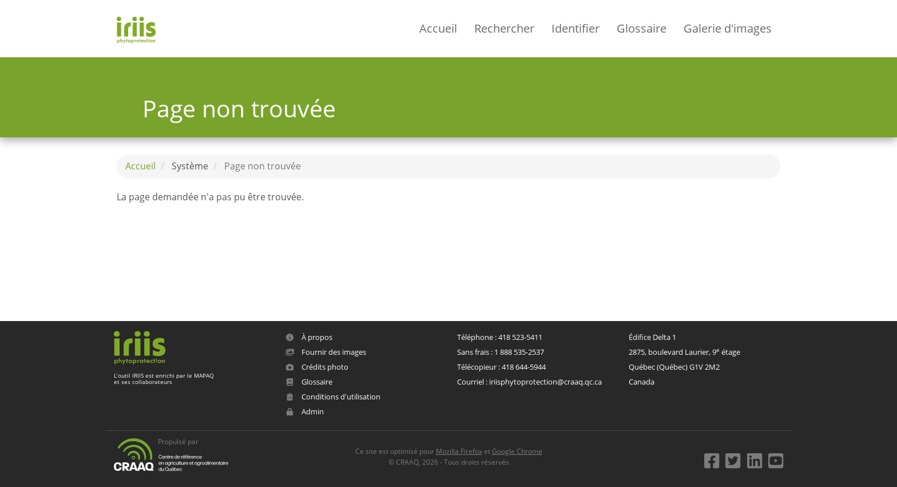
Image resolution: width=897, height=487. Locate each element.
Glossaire (641, 28)
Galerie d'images (728, 28)
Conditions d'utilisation (332, 396)
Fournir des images (325, 352)
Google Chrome (517, 451)
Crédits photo (316, 367)
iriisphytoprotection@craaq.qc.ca (545, 382)
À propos (308, 337)
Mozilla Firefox (459, 451)
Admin (304, 411)
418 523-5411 (520, 337)
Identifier (575, 28)
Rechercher (504, 28)
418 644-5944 (524, 367)
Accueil (438, 28)
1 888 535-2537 (519, 352)
